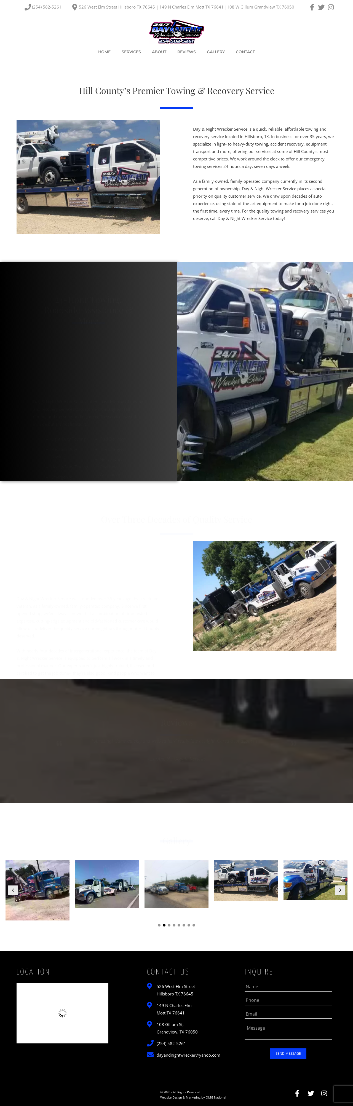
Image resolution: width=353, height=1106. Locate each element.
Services (131, 51)
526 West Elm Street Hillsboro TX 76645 (117, 7)
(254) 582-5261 (47, 7)
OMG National (216, 1097)
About (159, 51)
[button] (13, 890)
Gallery (216, 51)
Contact (245, 51)
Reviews (186, 51)
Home (104, 51)
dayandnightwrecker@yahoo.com (188, 1055)
